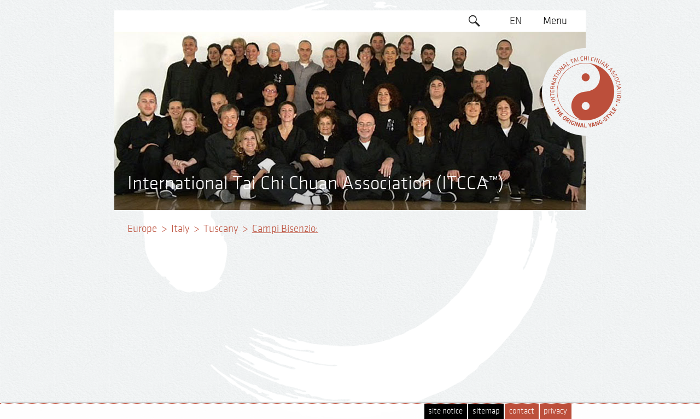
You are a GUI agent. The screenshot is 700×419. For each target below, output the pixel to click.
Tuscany (220, 228)
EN (516, 20)
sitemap (486, 411)
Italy (180, 228)
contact (521, 411)
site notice (445, 411)
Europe (142, 228)
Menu (555, 20)
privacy (555, 411)
